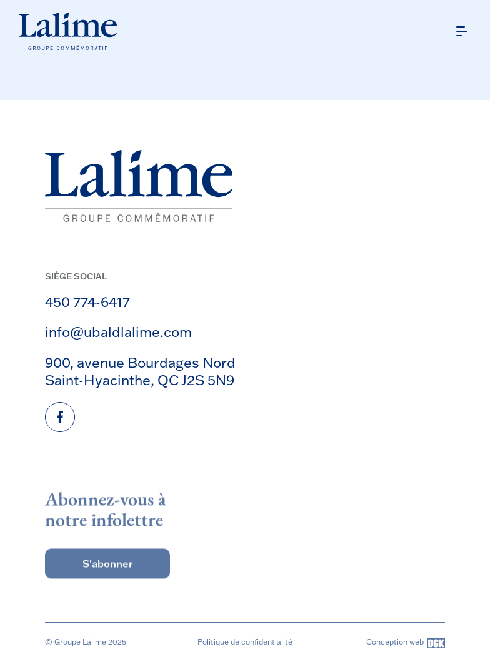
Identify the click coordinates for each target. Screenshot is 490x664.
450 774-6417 (87, 302)
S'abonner (107, 574)
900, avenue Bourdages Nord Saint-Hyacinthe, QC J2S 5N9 (140, 371)
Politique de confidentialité (245, 641)
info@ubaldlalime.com (118, 332)
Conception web (405, 643)
